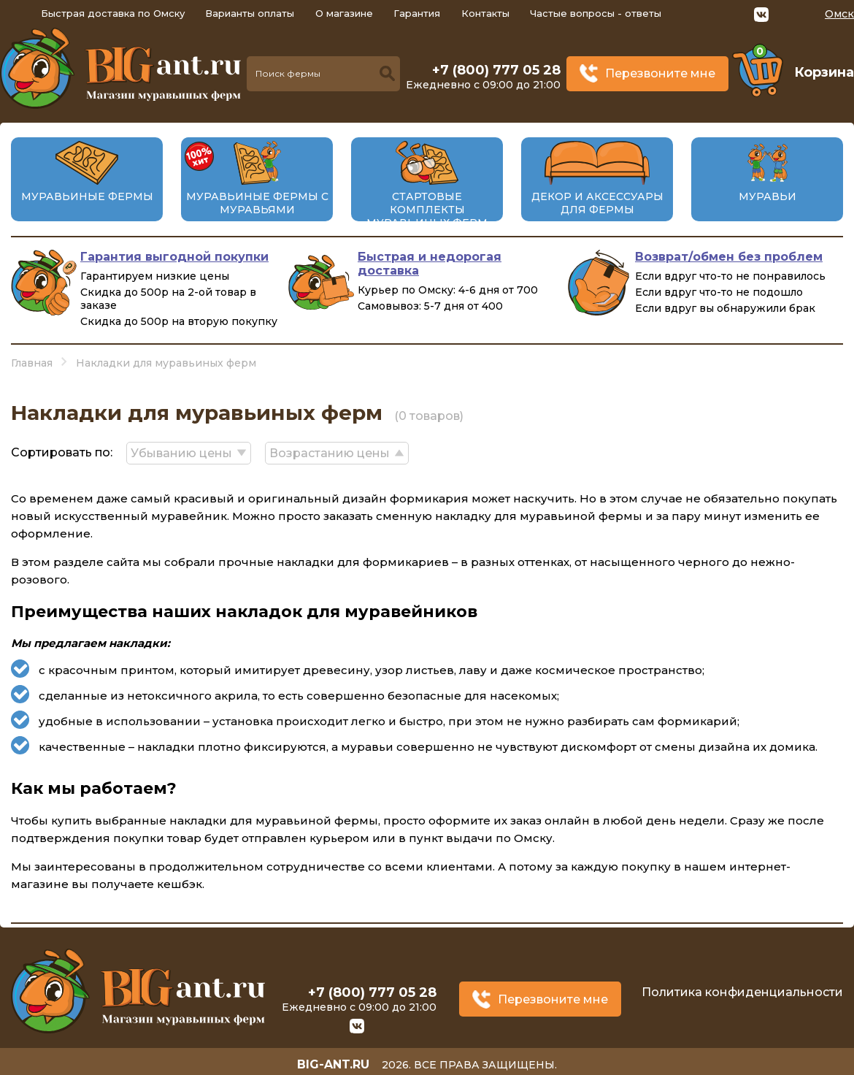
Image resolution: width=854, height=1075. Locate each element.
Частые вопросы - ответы (595, 13)
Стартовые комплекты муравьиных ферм (427, 209)
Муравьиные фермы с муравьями (257, 203)
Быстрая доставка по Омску (113, 13)
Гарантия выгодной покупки (174, 257)
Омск (839, 13)
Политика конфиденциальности (742, 990)
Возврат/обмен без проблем (729, 257)
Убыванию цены (182, 452)
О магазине (344, 13)
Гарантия (416, 13)
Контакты (485, 13)
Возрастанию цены (331, 452)
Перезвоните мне (660, 73)
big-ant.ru (333, 1060)
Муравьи (767, 196)
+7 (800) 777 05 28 (496, 70)
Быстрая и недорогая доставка (429, 264)
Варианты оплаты (249, 13)
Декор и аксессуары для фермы (597, 203)
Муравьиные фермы (87, 196)
